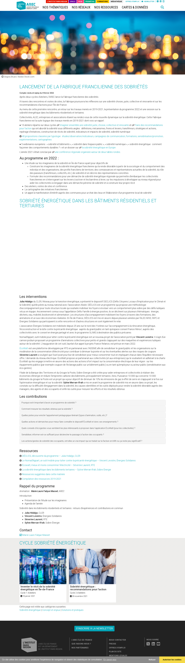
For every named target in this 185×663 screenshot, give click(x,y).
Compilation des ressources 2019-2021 (41, 478)
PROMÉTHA (89, 1)
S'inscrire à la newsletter (94, 628)
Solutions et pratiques (72, 610)
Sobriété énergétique (30, 610)
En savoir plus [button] (109, 660)
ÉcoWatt (23, 348)
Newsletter (148, 1)
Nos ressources (106, 7)
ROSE (80, 1)
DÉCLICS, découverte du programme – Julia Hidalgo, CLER (51, 456)
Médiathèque (116, 1)
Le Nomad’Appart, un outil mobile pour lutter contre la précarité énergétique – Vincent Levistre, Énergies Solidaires (79, 460)
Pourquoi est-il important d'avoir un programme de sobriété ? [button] (49, 402)
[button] (162, 7)
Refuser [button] (152, 660)
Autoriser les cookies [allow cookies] (172, 660)
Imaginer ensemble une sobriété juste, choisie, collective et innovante (94, 125)
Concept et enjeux (51, 610)
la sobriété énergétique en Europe (99, 147)
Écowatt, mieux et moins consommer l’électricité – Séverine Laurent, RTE (58, 465)
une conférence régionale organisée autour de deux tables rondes (87, 152)
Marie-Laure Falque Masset (34, 535)
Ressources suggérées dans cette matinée (43, 474)
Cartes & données (135, 7)
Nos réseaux (81, 7)
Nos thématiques (55, 7)
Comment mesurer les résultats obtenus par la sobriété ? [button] (47, 409)
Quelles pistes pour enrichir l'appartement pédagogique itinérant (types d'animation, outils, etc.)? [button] (64, 415)
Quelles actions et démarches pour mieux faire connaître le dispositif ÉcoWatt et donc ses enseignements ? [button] (70, 422)
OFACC (72, 1)
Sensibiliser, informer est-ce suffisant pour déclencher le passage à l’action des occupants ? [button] (63, 434)
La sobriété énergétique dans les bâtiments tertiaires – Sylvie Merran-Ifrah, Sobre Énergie (66, 469)
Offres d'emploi (132, 1)
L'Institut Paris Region (57, 1)
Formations (102, 1)
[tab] (93, 403)
